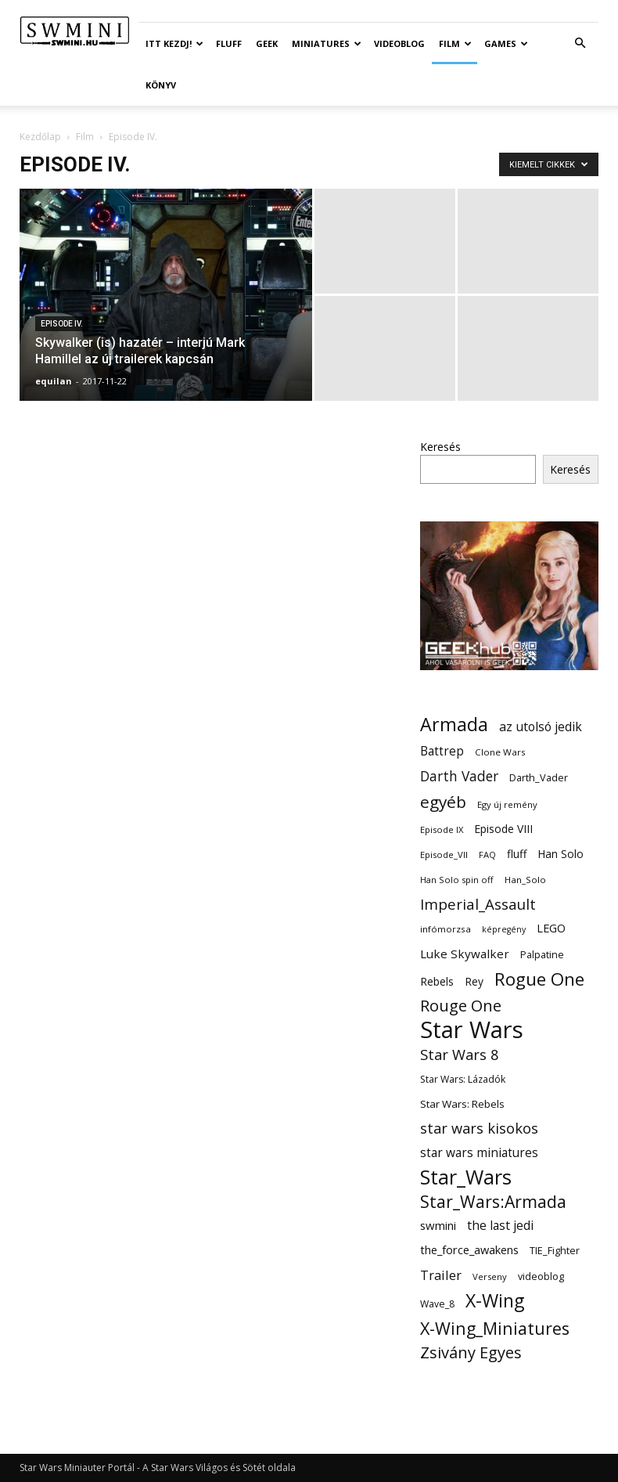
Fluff (229, 43)
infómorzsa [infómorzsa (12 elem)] (445, 929)
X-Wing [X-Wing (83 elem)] (494, 1301)
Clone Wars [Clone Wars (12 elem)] (500, 752)
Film (455, 43)
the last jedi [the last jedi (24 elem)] (500, 1225)
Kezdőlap (40, 136)
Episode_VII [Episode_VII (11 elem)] (444, 854)
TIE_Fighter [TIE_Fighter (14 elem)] (555, 1250)
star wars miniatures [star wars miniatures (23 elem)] (479, 1153)
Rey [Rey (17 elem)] (474, 981)
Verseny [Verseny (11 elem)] (489, 1276)
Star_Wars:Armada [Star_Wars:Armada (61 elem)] (493, 1201)
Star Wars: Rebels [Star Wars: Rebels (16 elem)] (462, 1104)
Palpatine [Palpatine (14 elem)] (542, 954)
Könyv (161, 85)
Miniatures (326, 43)
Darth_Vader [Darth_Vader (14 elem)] (538, 777)
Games (506, 43)
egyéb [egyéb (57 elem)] (443, 802)
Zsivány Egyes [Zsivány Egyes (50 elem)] (471, 1352)
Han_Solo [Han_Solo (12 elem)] (525, 879)
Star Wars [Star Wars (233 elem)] (471, 1030)
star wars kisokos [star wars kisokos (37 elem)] (479, 1128)
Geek (267, 43)
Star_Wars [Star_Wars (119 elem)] (466, 1177)
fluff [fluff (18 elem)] (516, 853)
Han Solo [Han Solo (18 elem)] (560, 853)
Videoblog (399, 43)
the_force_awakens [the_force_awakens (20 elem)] (469, 1249)
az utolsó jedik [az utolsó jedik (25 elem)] (540, 727)
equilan (53, 381)
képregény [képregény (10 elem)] (504, 929)
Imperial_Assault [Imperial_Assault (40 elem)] (478, 904)
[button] (579, 43)
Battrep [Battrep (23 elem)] (442, 751)
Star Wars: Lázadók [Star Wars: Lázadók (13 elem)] (462, 1079)
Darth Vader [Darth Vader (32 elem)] (459, 776)
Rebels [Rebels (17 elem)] (437, 981)
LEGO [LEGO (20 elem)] (551, 928)
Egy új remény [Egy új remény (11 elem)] (507, 804)
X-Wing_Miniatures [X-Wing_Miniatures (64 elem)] (494, 1328)
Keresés (440, 446)
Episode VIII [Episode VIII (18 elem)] (503, 828)
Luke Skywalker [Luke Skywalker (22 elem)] (464, 953)
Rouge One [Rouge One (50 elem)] (460, 1005)
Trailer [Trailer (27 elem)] (441, 1275)
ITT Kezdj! (174, 43)
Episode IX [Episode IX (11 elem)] (441, 829)
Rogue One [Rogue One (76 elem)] (539, 979)
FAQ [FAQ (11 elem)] (487, 854)
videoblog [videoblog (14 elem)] (541, 1276)
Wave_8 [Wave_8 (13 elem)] (437, 1304)
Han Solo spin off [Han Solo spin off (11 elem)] (457, 879)
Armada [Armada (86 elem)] (454, 724)
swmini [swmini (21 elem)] (438, 1225)
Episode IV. (62, 323)
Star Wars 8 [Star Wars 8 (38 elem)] (459, 1054)
